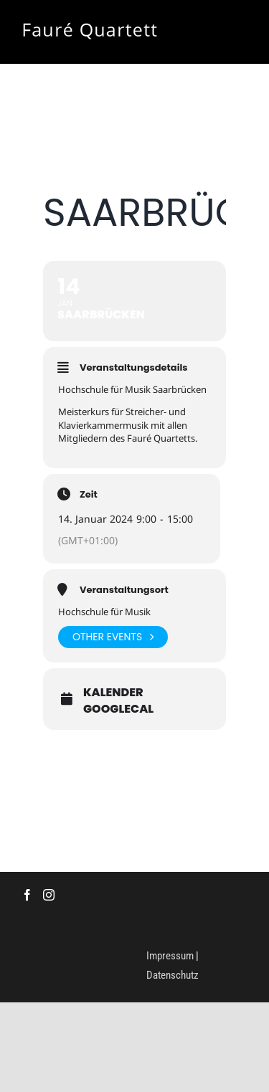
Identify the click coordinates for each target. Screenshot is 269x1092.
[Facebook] (27, 895)
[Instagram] (49, 895)
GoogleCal (118, 709)
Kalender (113, 692)
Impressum (170, 955)
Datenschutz (172, 975)
